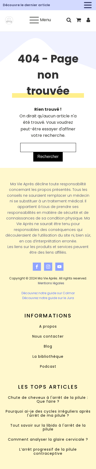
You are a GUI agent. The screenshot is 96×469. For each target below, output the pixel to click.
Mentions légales (51, 283)
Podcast (48, 366)
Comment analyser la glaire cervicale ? (48, 439)
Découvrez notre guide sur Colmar (48, 293)
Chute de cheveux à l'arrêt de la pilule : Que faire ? (48, 400)
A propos (48, 326)
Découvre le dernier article (26, 5)
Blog (48, 346)
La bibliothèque (48, 357)
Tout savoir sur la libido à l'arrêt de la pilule (48, 427)
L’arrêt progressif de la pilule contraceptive (48, 451)
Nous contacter (48, 336)
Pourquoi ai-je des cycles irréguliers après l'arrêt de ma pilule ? (48, 413)
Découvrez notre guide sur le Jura (48, 298)
